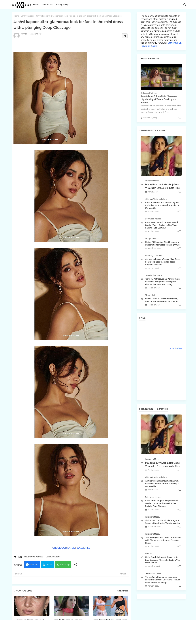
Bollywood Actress (33, 556)
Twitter (49, 564)
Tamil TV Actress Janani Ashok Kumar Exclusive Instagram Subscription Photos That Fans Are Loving (162, 282)
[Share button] (75, 564)
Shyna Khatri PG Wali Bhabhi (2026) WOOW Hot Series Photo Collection (162, 300)
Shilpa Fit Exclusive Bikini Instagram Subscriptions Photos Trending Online (163, 243)
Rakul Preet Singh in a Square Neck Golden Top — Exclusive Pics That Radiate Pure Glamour (161, 225)
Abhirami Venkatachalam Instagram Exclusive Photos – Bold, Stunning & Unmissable (162, 205)
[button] (185, 5)
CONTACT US (175, 43)
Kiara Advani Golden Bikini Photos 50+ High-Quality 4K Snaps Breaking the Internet (159, 99)
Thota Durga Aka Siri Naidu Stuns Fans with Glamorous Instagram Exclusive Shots (163, 540)
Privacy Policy (62, 4)
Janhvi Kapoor (27, 16)
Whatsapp (65, 564)
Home (36, 4)
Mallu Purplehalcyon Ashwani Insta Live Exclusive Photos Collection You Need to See (162, 560)
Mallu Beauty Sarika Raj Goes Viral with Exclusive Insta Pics (162, 186)
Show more (122, 591)
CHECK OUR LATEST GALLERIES (71, 547)
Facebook (34, 564)
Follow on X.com (149, 46)
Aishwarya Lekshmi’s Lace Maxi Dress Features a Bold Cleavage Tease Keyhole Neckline (162, 262)
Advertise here (176, 348)
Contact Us (47, 4)
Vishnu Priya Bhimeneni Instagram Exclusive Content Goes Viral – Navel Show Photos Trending (162, 580)
